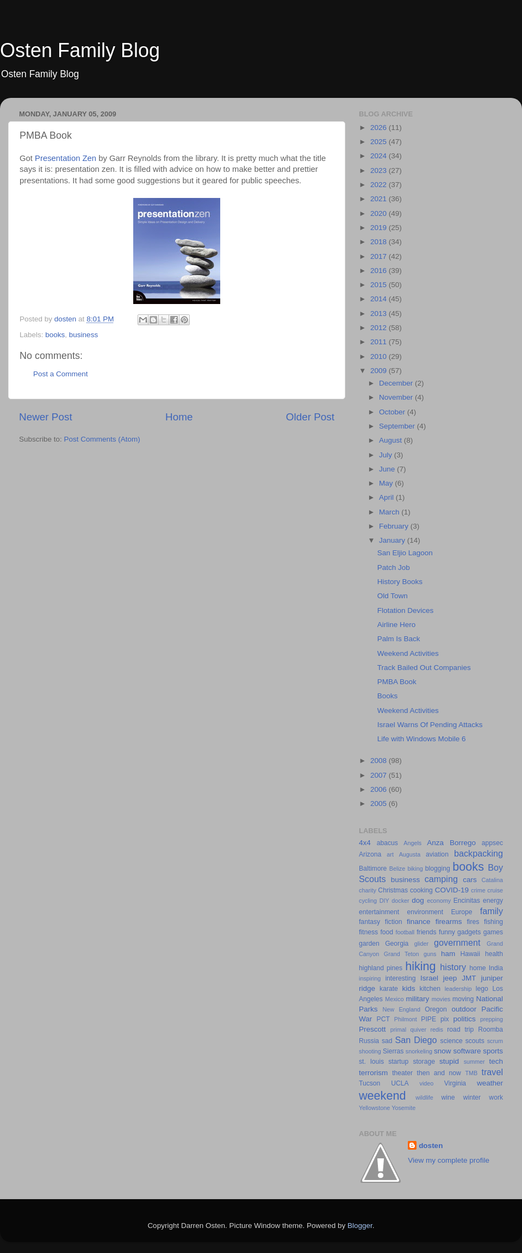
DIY (384, 900)
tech (496, 1061)
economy (439, 900)
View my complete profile (448, 1160)
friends (426, 932)
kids (408, 988)
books (55, 335)
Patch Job (393, 567)
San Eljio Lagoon (405, 553)
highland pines (380, 968)
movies (441, 999)
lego (482, 989)
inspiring (370, 978)
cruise (495, 890)
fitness (368, 932)
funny (447, 932)
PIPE (428, 1019)
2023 (379, 170)
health (494, 954)
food (386, 932)
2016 (379, 270)
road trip (460, 1029)
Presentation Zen (65, 158)
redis (436, 1029)
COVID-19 (452, 890)
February (395, 526)
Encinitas (466, 900)
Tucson (369, 1083)
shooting (370, 1051)
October (393, 412)
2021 (379, 199)
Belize (397, 868)
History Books (399, 582)
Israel (429, 978)
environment (425, 912)
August (391, 440)
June (388, 469)
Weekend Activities (408, 653)
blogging (437, 868)
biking (414, 868)
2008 (379, 760)
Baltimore (373, 868)
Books (387, 696)
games (493, 932)
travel (492, 1072)
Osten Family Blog (80, 50)
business (83, 335)
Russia (369, 1041)
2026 (379, 127)
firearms (449, 921)
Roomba (490, 1029)
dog (418, 900)
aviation (437, 854)
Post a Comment (60, 374)
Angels (412, 843)
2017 (379, 256)
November (397, 397)
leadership (458, 988)
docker (400, 900)
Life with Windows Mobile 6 (421, 739)
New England (401, 1009)
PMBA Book (397, 682)
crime (478, 890)
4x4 (365, 843)
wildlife (424, 1097)
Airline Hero (396, 625)
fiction (393, 922)
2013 (379, 313)
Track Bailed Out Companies (424, 667)
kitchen (430, 989)
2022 (379, 185)
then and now (439, 1073)
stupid (449, 1061)
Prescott (372, 1029)
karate (389, 989)
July (386, 455)
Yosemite (403, 1108)
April (387, 497)
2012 (379, 328)
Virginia (455, 1083)
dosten (431, 1146)
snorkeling (419, 1051)
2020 (379, 213)
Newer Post (45, 417)
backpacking (478, 853)
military (417, 999)
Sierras (393, 1051)
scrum (495, 1041)
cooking (421, 890)
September (398, 426)
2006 (379, 789)
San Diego (416, 1040)
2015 (379, 285)
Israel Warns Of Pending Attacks (430, 725)
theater (402, 1073)
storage (424, 1061)
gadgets (469, 932)
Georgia (396, 943)
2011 (379, 342)
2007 (379, 775)
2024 (379, 156)
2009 (379, 371)
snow (442, 1051)
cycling (368, 900)
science (451, 1041)
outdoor (463, 1009)
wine (448, 1097)
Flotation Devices (405, 610)
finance (419, 921)
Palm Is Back (398, 639)
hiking (420, 966)
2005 (379, 803)
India (496, 968)
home (477, 968)
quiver (418, 1029)
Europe (461, 912)
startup (398, 1061)
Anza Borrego (451, 843)
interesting (400, 978)
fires (473, 922)
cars (470, 880)
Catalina (492, 880)
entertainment (379, 912)
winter (472, 1097)
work (496, 1097)
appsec (492, 843)
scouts (474, 1041)
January (393, 540)
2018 (379, 242)
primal (398, 1029)
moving (463, 999)
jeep (450, 978)
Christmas (393, 890)
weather (490, 1083)
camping (441, 879)
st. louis (371, 1061)
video (427, 1083)
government (457, 942)
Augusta (410, 854)
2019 (379, 228)
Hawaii (470, 954)
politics (464, 1019)
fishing (493, 922)
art (390, 854)
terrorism (373, 1073)
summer (474, 1061)
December (397, 383)
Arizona (370, 854)
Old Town (392, 596)
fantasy (369, 922)
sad (387, 1041)
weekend (382, 1095)
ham (448, 954)
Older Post (310, 417)
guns (430, 954)
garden (369, 943)
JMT (469, 978)
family (491, 911)
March (390, 512)
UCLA (399, 1083)
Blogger (359, 1225)
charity (367, 890)
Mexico (394, 999)
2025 (379, 142)
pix (444, 1019)
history (453, 967)
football (404, 932)
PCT (383, 1019)
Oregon (436, 1009)
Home (178, 417)
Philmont (405, 1019)
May (387, 483)
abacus (387, 843)
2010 (379, 356)
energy (493, 900)
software (467, 1051)
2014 (379, 299)
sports (493, 1051)
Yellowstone (374, 1108)
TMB (471, 1073)
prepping (491, 1019)
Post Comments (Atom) (102, 439)
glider (421, 943)
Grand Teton (401, 954)
